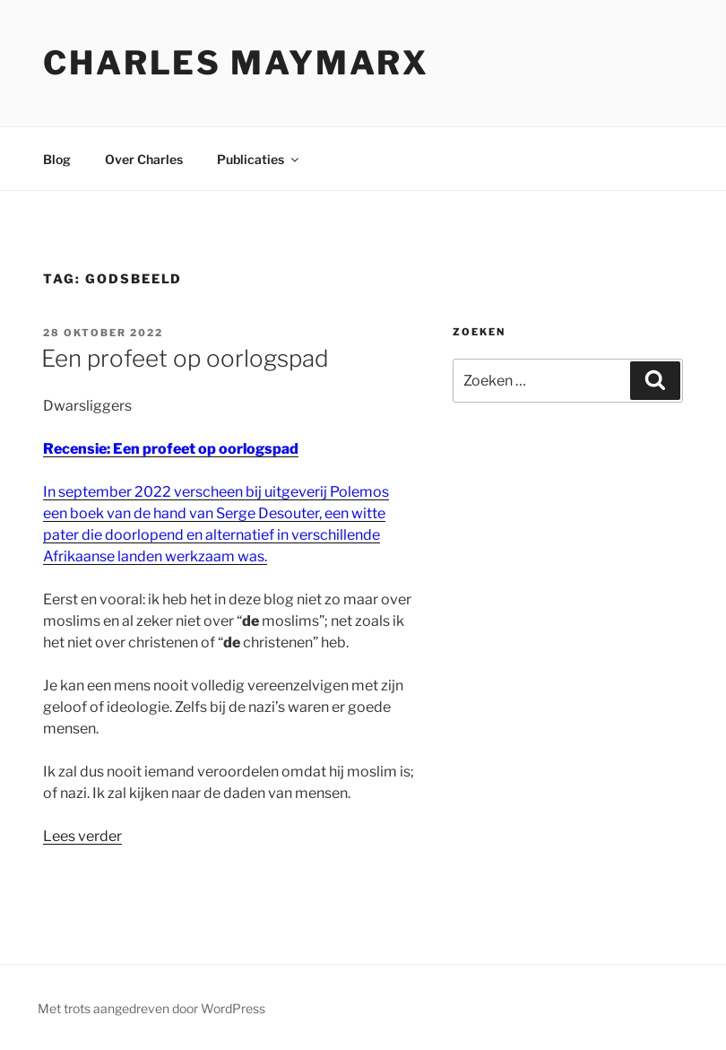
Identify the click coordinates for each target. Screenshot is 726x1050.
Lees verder (82, 836)
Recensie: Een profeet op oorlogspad (170, 448)
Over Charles (144, 159)
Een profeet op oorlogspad (185, 358)
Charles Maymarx (236, 62)
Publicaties (259, 159)
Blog (57, 159)
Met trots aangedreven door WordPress (151, 1008)
